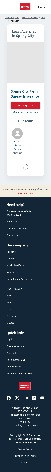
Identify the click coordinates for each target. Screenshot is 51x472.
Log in (41, 6)
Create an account (16, 346)
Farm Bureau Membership (20, 279)
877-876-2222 (14, 214)
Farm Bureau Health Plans (20, 373)
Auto (9, 295)
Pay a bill (11, 353)
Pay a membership (16, 359)
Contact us (12, 235)
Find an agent (14, 366)
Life (9, 309)
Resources (12, 221)
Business (11, 316)
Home (10, 302)
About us (11, 251)
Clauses (10, 322)
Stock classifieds (15, 265)
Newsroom (12, 272)
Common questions (17, 228)
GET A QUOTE (25, 105)
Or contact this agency (25, 112)
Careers (10, 258)
